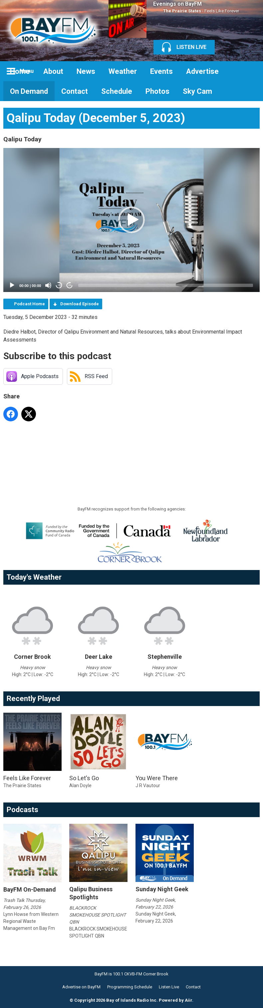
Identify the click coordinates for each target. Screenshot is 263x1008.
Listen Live (169, 986)
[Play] (12, 285)
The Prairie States (182, 10)
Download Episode (79, 303)
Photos (157, 91)
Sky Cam (197, 91)
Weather (123, 71)
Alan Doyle (80, 785)
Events (161, 71)
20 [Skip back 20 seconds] (59, 285)
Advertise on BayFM (81, 986)
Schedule (116, 91)
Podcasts (22, 809)
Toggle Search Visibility (250, 71)
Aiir (188, 1000)
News (86, 71)
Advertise (202, 71)
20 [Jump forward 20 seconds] (69, 285)
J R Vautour (147, 785)
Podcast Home (29, 303)
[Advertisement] (124, 443)
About (53, 71)
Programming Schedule (129, 986)
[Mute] (48, 285)
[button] (131, 220)
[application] (131, 220)
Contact (74, 91)
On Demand (29, 91)
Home (20, 71)
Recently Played (33, 698)
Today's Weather (34, 577)
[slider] (165, 285)
